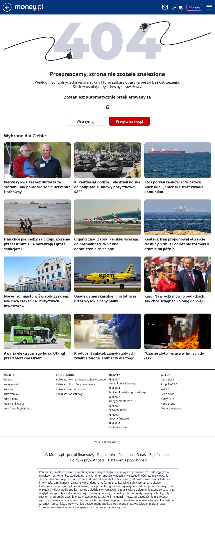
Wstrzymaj (85, 121)
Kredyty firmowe (118, 418)
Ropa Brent (168, 403)
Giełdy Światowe (171, 408)
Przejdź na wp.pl (129, 121)
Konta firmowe (117, 427)
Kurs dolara (11, 399)
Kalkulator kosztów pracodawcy (75, 384)
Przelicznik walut (14, 403)
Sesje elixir (167, 394)
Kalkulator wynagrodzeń (71, 389)
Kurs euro (10, 389)
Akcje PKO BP (169, 384)
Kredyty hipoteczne (120, 401)
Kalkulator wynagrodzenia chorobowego (81, 379)
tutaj (123, 507)
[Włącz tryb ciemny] (177, 7)
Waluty (8, 379)
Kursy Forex (168, 399)
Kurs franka (11, 394)
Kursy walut (11, 384)
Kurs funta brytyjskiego (18, 408)
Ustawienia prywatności (126, 460)
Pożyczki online (117, 410)
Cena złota (167, 379)
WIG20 (165, 389)
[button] (209, 7)
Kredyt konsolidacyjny (121, 383)
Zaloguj (194, 7)
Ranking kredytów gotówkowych (128, 392)
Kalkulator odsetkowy (69, 394)
